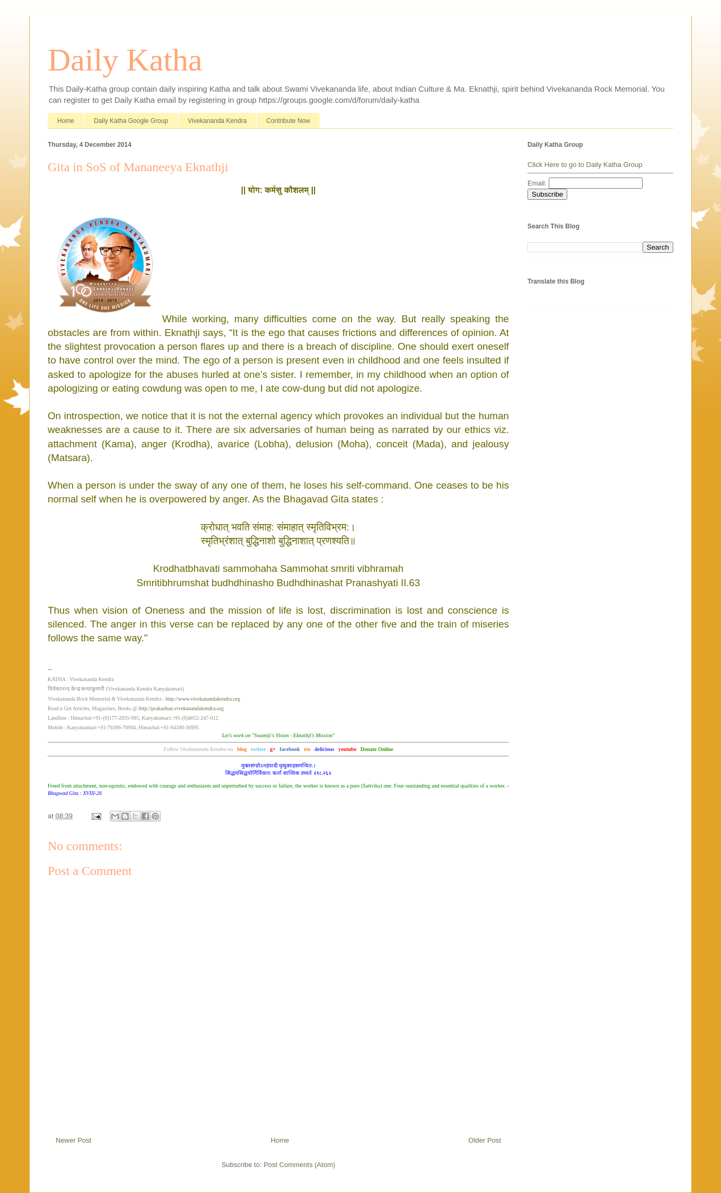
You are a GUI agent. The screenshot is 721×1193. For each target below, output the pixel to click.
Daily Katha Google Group (131, 121)
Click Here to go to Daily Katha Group (585, 165)
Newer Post (73, 1140)
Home (65, 121)
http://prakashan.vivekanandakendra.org (181, 708)
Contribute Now (288, 121)
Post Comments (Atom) (299, 1165)
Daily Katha (125, 59)
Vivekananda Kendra (217, 121)
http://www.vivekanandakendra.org (202, 699)
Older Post (485, 1140)
